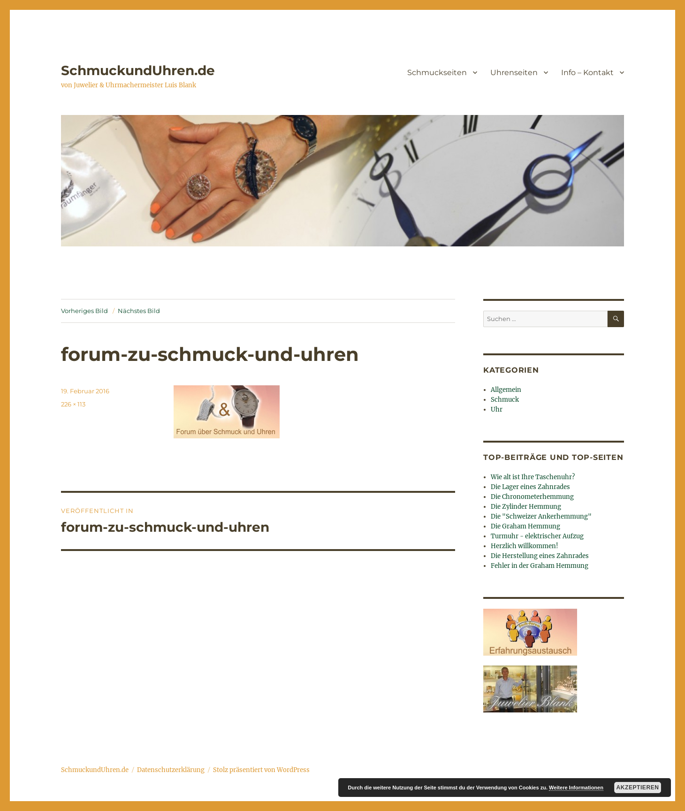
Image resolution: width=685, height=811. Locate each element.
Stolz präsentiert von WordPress (261, 770)
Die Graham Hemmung (525, 526)
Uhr (496, 409)
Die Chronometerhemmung (532, 497)
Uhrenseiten (514, 72)
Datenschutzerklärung (171, 770)
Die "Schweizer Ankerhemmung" (541, 516)
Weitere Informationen (576, 787)
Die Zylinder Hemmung (526, 507)
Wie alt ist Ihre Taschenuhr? (533, 477)
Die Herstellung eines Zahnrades (540, 556)
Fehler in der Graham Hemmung (539, 566)
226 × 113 (73, 404)
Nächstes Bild (139, 310)
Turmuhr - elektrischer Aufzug (537, 536)
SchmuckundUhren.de (138, 70)
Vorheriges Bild (84, 310)
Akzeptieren (637, 787)
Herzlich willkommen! (524, 546)
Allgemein (506, 390)
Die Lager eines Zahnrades (530, 487)
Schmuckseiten (437, 72)
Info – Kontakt (587, 72)
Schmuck (505, 400)
